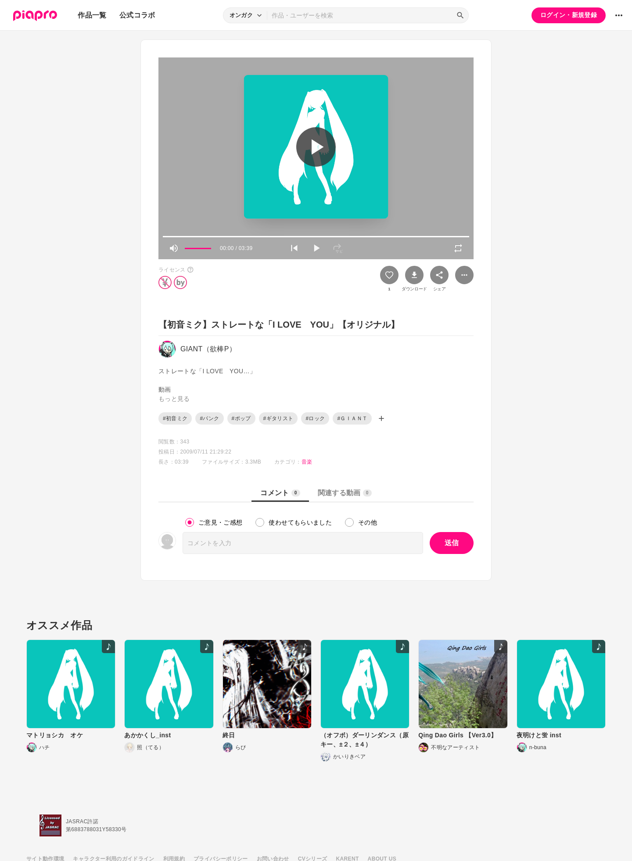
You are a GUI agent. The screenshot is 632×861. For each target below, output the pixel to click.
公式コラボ (137, 15)
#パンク (209, 418)
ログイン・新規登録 (568, 14)
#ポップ (241, 418)
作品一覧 (92, 15)
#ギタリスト (278, 418)
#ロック (315, 418)
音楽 (307, 462)
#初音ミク (175, 418)
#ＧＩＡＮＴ (352, 418)
